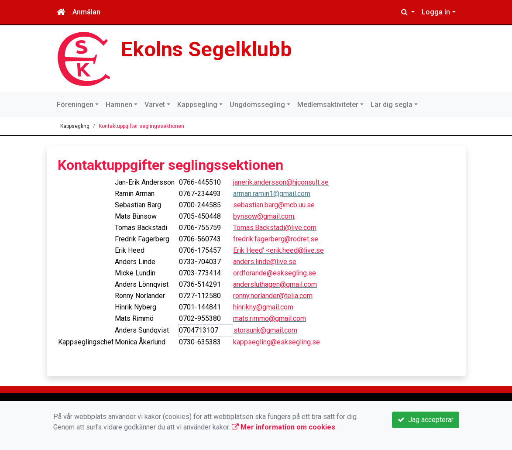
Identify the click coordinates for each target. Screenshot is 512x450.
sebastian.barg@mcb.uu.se (274, 205)
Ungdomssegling (257, 104)
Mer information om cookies (283, 427)
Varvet (154, 104)
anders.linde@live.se (264, 262)
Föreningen (75, 104)
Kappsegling (197, 104)
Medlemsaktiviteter (327, 104)
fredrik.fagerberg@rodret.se (275, 239)
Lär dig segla (391, 104)
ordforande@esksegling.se (274, 273)
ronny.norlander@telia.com (273, 296)
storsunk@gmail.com (265, 330)
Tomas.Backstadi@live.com (274, 227)
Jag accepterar (426, 420)
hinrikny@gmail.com (263, 307)
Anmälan (86, 12)
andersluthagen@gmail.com (275, 284)
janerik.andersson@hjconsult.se (281, 182)
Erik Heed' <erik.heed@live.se (278, 250)
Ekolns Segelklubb (206, 49)
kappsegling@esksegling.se (276, 342)
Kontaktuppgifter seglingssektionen (141, 126)
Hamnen (119, 104)
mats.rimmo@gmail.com (269, 318)
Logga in (436, 12)
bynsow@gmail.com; (264, 216)
